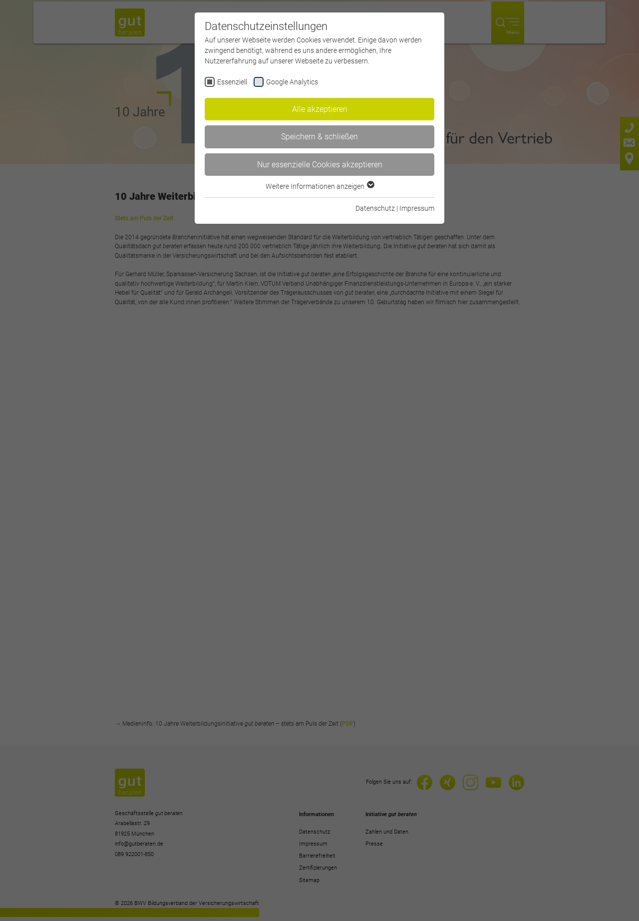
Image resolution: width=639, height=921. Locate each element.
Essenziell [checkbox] (232, 82)
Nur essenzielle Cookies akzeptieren (319, 164)
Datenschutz (375, 208)
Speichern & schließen (319, 136)
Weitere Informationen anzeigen (319, 186)
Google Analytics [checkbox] (292, 82)
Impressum (416, 208)
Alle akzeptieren (319, 109)
